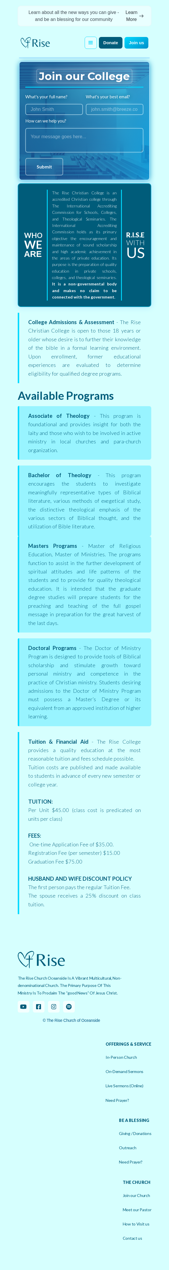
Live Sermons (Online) (124, 1085)
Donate (110, 42)
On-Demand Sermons (124, 1071)
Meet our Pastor (137, 1209)
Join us (136, 42)
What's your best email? (108, 97)
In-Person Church (121, 1057)
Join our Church (136, 1195)
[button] (91, 43)
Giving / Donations (135, 1133)
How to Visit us (136, 1223)
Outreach (127, 1147)
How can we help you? (45, 121)
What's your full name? (46, 97)
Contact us (132, 1238)
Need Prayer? (117, 1100)
